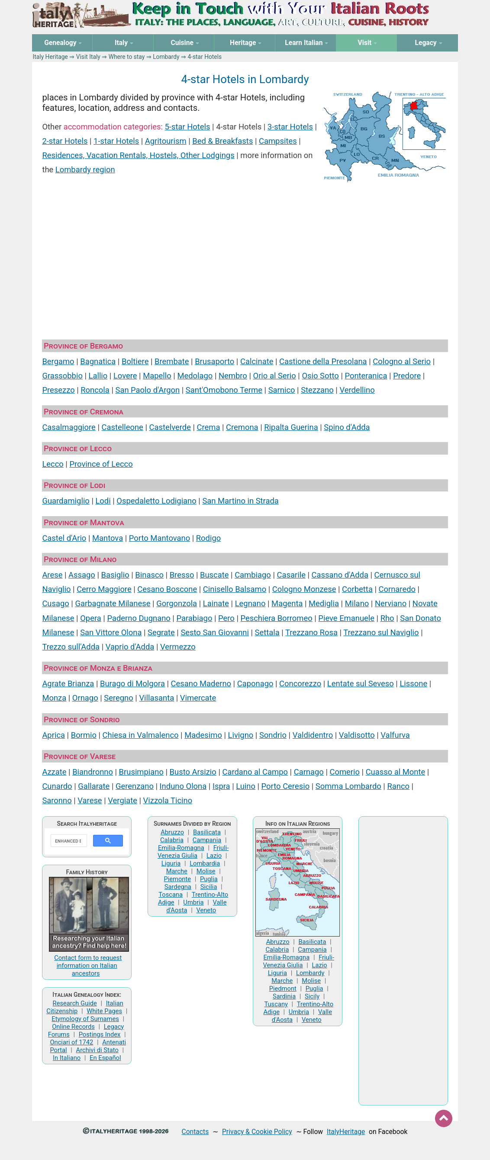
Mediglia (324, 603)
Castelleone (122, 427)
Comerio (344, 771)
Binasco (149, 574)
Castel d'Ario (64, 538)
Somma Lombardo (348, 786)
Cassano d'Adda (340, 574)
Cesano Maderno (201, 683)
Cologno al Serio (402, 361)
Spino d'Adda (347, 427)
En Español (105, 1058)
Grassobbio (62, 375)
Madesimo (203, 735)
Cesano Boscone (167, 589)
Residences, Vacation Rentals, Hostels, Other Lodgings (138, 155)
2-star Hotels (64, 140)
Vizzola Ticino (168, 800)
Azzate (54, 771)
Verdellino (356, 389)
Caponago (255, 683)
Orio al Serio (274, 375)
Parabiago (194, 618)
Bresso (182, 574)
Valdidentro (313, 735)
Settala (267, 632)
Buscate (214, 574)
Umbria (193, 902)
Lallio (98, 375)
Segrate (161, 632)
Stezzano (317, 389)
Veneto (206, 910)
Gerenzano (135, 786)
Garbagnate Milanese (112, 603)
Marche (176, 871)
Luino (245, 786)
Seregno (118, 697)
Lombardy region (85, 169)
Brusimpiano (141, 771)
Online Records (73, 1027)
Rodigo (208, 538)
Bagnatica (98, 361)
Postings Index (100, 1034)
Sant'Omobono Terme (224, 389)
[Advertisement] (245, 259)
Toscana (170, 894)
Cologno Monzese (304, 589)
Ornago (85, 697)
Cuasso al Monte (396, 771)
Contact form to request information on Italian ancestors (88, 965)
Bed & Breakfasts (222, 140)
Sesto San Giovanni (215, 632)
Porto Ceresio (285, 786)
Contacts (195, 1132)
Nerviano (390, 603)
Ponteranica (366, 375)
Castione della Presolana (323, 361)
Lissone (413, 683)
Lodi (102, 500)
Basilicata (207, 832)
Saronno (56, 800)
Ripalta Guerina (291, 427)
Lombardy (166, 56)
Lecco (52, 464)
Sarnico (281, 389)
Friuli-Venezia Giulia (193, 851)
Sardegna (177, 887)
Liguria (171, 863)
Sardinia (284, 996)
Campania (207, 840)
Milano (357, 603)
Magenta (287, 603)
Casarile (291, 574)
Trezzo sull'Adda (71, 646)
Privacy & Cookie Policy (257, 1132)
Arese (52, 574)
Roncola (95, 389)
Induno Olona (183, 786)
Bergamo (58, 361)
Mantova (107, 538)
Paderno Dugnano (138, 618)
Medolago (195, 375)
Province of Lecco (100, 464)
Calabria (172, 840)
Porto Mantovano (159, 538)
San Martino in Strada (240, 500)
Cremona (242, 427)
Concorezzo (300, 683)
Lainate (216, 603)
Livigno (241, 735)
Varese (89, 800)
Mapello (157, 375)
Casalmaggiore (69, 427)
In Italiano (67, 1058)
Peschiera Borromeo (276, 618)
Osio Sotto (320, 375)
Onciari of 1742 (71, 1042)
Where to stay (127, 56)
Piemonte (177, 879)
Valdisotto (357, 735)
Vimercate (198, 697)
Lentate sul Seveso (360, 683)
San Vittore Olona (111, 632)
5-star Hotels (187, 126)
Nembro (233, 375)
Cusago (55, 603)
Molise (206, 871)
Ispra (221, 786)
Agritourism (166, 140)
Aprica (53, 735)
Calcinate (256, 361)
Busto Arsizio (193, 771)
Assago (81, 574)
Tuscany (276, 1004)
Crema (208, 427)
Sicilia (208, 887)
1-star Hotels (116, 140)
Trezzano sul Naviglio (381, 632)
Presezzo (58, 389)
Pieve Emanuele (346, 618)
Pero (226, 618)
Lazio (214, 855)
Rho (387, 618)
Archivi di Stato (97, 1050)
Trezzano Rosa (311, 632)
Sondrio (273, 735)
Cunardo (57, 786)
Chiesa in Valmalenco (141, 735)
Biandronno (92, 771)
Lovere (125, 375)
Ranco (398, 786)
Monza (54, 697)
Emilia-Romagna (181, 848)
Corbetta (357, 589)
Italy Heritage (50, 56)
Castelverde (169, 427)
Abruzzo (172, 832)
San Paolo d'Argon (147, 389)
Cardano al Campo (255, 771)
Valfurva (394, 735)
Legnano (250, 603)
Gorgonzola (176, 603)
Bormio (84, 735)
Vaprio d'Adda (130, 646)
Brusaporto (214, 361)
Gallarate (94, 786)
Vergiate (122, 800)
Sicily (312, 996)
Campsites (278, 140)
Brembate (172, 361)
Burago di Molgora (132, 683)
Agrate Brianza (68, 683)
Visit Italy (88, 56)
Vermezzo (178, 646)
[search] (68, 841)
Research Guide (75, 1003)
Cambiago (253, 574)
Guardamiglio (65, 500)
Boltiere (135, 361)
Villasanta (156, 697)
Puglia (209, 879)
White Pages (104, 1011)
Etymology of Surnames (85, 1019)
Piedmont (283, 988)
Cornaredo (397, 589)
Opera (90, 618)
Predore (407, 375)
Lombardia (205, 863)
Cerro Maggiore (104, 589)
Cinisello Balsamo (234, 589)
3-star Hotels (290, 126)
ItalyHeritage (346, 1132)
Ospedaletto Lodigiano (156, 500)
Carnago (309, 771)
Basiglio (115, 574)
